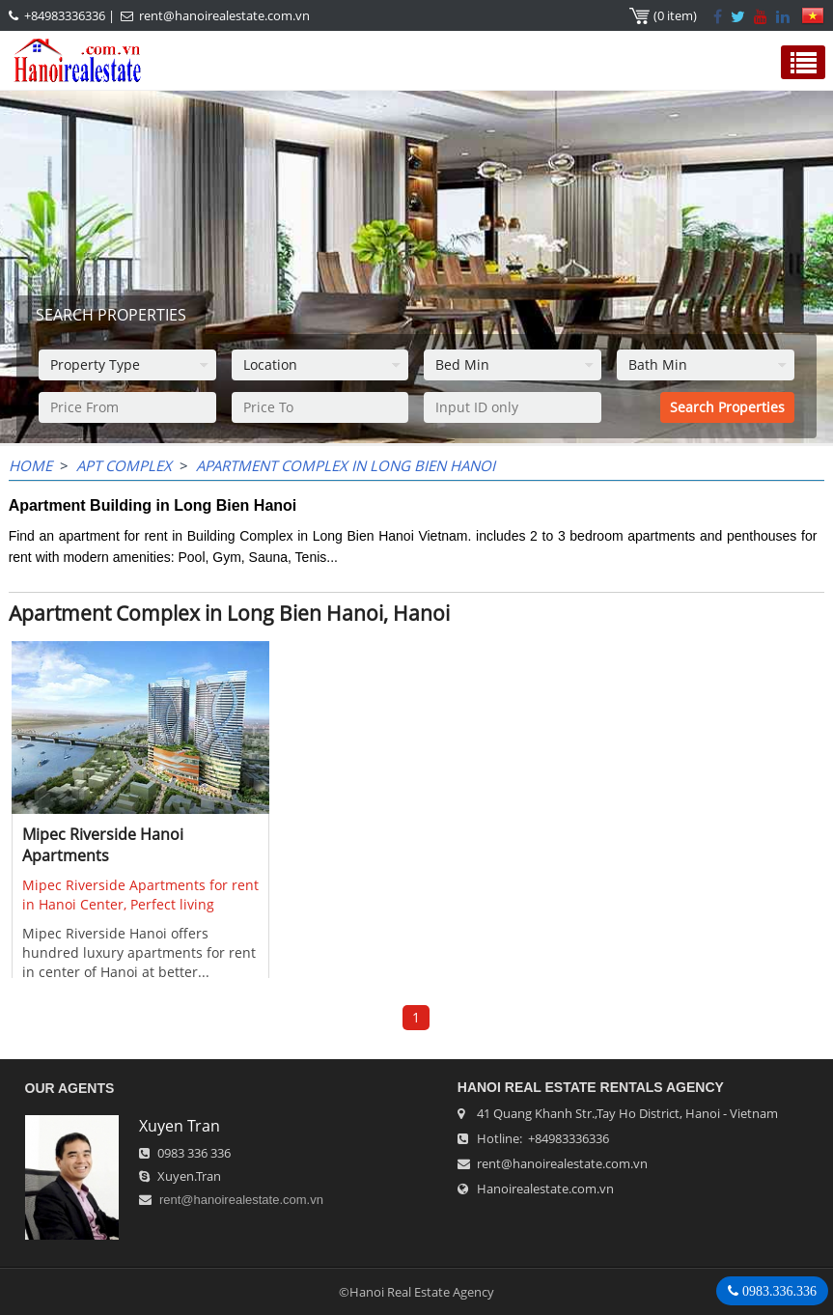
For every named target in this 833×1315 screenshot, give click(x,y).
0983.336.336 (777, 1291)
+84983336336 (64, 15)
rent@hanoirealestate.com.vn (224, 15)
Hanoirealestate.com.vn (545, 1188)
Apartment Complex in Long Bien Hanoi (345, 465)
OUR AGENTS (70, 1088)
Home (30, 465)
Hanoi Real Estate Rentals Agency (591, 1087)
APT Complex (124, 465)
